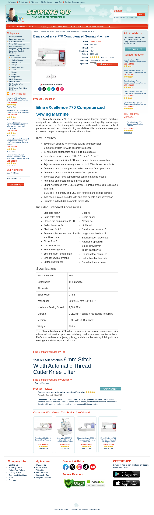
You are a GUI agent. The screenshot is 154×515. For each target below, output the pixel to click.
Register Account (43, 477)
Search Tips (133, 17)
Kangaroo (14, 72)
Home (36, 31)
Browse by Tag (42, 475)
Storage (14, 65)
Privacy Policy (15, 472)
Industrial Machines (16, 46)
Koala (13, 74)
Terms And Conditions (18, 475)
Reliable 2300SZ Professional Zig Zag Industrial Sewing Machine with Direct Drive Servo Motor (17, 125)
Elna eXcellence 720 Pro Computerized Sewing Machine (135, 61)
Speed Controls (14, 81)
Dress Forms (16, 62)
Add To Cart (11, 107)
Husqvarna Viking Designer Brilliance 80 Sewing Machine (17, 99)
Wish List (40, 470)
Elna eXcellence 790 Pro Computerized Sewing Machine (86, 440)
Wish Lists (34, 2)
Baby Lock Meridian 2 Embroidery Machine (43, 439)
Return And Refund (17, 470)
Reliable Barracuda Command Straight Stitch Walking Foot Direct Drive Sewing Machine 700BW (18, 141)
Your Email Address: (14, 178)
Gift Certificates (46, 2)
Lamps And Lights (17, 67)
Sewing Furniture (15, 55)
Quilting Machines (15, 41)
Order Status (23, 2)
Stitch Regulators (15, 79)
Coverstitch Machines (17, 44)
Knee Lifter (62, 372)
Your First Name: (13, 173)
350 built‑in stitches (48, 360)
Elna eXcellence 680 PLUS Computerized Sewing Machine (135, 71)
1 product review (108, 57)
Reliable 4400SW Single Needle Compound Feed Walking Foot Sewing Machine (18, 156)
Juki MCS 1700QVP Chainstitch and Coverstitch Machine (65, 440)
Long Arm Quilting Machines (19, 49)
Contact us (13, 465)
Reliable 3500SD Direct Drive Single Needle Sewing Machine (18, 111)
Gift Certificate (42, 472)
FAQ (11, 477)
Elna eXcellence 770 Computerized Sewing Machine (135, 124)
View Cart (58, 2)
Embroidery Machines (17, 39)
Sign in (67, 2)
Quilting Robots (14, 77)
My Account (12, 2)
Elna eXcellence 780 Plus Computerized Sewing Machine (108, 440)
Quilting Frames (17, 60)
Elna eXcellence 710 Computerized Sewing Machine (135, 82)
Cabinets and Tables (18, 58)
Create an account (78, 2)
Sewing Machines (15, 37)
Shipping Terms (15, 467)
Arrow (13, 69)
